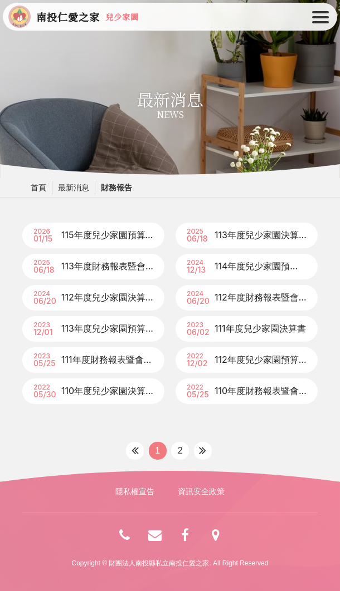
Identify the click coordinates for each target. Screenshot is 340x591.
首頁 (38, 187)
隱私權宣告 (134, 491)
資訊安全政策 (201, 491)
